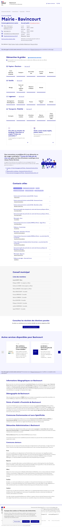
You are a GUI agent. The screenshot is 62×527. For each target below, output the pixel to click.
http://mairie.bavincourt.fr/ (10, 36)
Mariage (11, 87)
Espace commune (51, 3)
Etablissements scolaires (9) (28, 188)
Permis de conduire (21, 116)
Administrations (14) (18, 188)
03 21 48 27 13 (7, 31)
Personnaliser (17, 521)
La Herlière (21, 44)
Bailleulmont (27, 44)
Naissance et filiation (31, 87)
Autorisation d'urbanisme (21, 101)
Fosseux (13, 44)
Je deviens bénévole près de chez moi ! (46, 347)
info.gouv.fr (43, 514)
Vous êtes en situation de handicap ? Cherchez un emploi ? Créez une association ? (16, 133)
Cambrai (8, 488)
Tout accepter (35, 521)
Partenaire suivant (59, 352)
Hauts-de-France (15, 11)
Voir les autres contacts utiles (8, 39)
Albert (7, 469)
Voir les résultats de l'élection (30, 327)
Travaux (31, 102)
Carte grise (10, 116)
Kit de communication (56, 520)
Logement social (41, 101)
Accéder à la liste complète (48, 163)
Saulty (17, 44)
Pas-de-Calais (22, 11)
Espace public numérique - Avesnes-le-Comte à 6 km (19, 171)
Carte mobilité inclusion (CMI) (51, 116)
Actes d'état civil (31, 72)
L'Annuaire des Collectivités (36, 507)
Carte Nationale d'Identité (10, 72)
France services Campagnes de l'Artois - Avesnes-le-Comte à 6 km (22, 173)
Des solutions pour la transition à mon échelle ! (21, 347)
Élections (51, 72)
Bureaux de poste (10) (39, 190)
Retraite (41, 87)
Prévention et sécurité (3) (19, 190)
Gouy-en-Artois (34, 44)
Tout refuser (26, 521)
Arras (7, 450)
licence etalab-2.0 (26, 525)
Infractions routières (31, 116)
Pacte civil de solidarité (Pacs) (21, 87)
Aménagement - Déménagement (10, 101)
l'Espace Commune (35, 49)
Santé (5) (37, 188)
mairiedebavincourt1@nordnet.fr (11, 33)
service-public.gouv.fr (52, 514)
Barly (10, 44)
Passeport (21, 72)
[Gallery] (31, 352)
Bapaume (8, 460)
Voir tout (27, 66)
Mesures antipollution (41, 116)
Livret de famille (41, 72)
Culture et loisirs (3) (29, 190)
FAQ (59, 3)
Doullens (8, 479)
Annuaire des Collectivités (5, 11)
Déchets (51, 102)
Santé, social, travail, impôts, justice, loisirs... (43, 131)
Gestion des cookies (42, 520)
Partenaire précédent (2, 352)
